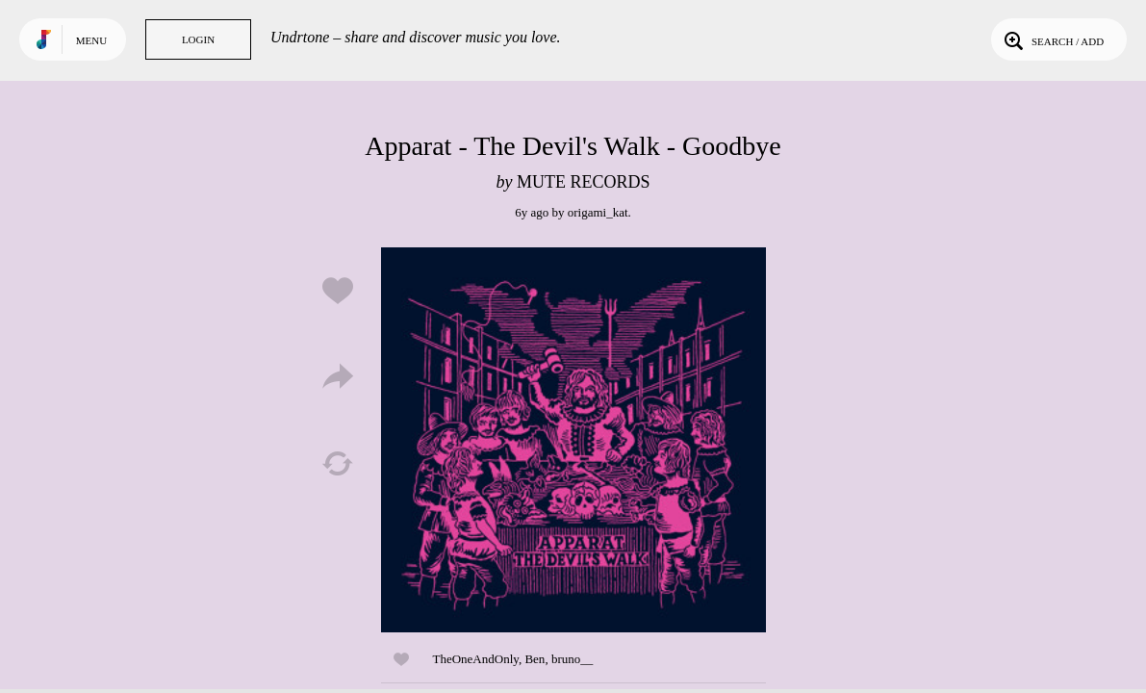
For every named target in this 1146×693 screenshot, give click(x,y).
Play (573, 439)
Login (198, 39)
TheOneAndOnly (476, 659)
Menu (91, 40)
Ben (534, 659)
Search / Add (1052, 39)
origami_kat (598, 212)
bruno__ (572, 659)
